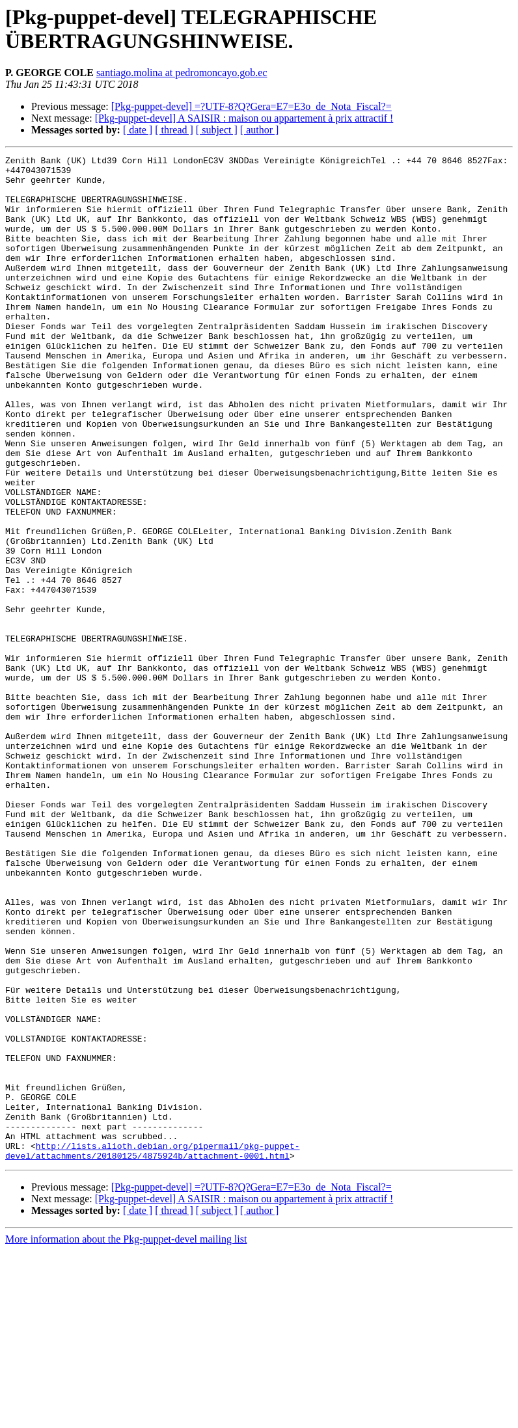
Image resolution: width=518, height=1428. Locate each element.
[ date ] (137, 129)
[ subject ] (217, 129)
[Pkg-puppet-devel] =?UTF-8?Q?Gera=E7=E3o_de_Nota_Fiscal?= (251, 106)
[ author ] (259, 129)
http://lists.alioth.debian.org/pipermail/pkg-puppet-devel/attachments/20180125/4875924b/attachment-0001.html (152, 1327)
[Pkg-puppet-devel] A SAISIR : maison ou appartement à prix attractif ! (244, 118)
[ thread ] (174, 129)
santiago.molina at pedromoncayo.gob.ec (181, 72)
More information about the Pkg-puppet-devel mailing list (126, 1416)
